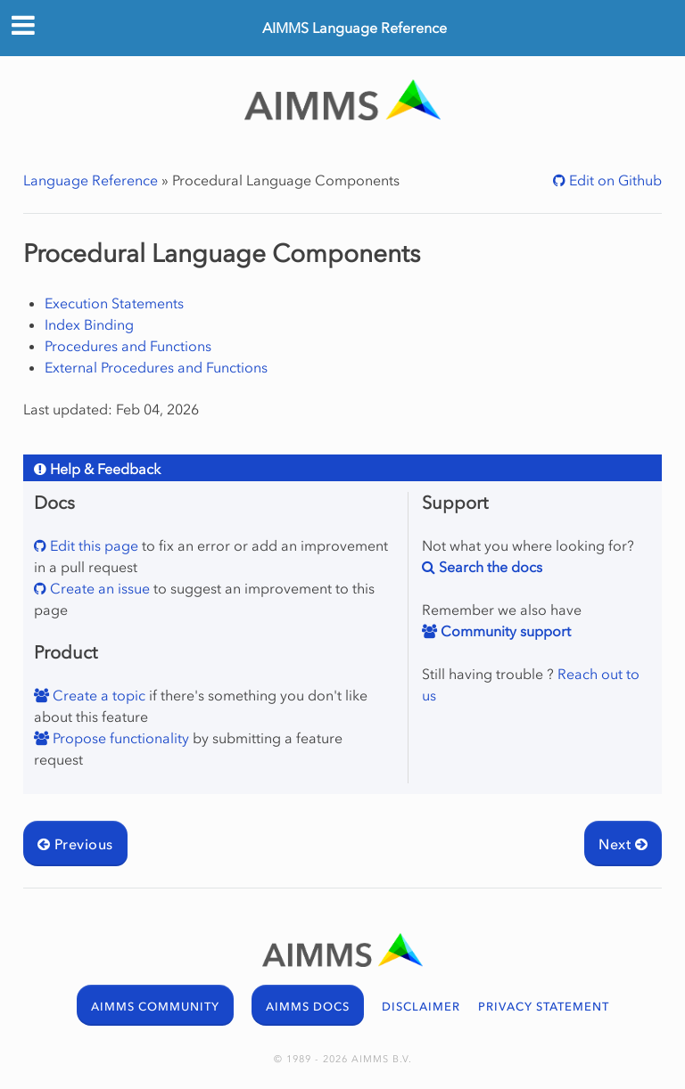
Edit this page (92, 545)
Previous (75, 844)
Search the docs (488, 567)
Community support (504, 631)
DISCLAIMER (421, 1006)
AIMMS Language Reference (354, 28)
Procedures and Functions (128, 346)
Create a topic (97, 695)
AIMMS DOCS (308, 1006)
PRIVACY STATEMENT (543, 1006)
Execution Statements (114, 303)
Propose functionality (119, 738)
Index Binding (89, 324)
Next (623, 844)
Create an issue (98, 588)
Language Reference (90, 180)
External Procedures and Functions (156, 367)
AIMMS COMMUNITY (155, 1006)
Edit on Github (613, 180)
